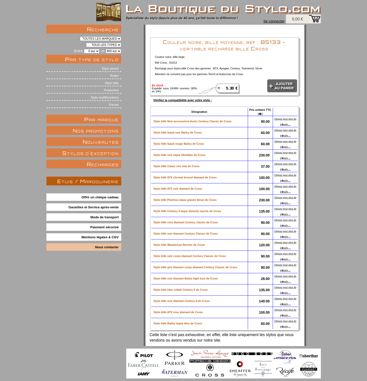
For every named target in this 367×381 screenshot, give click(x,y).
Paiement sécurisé (104, 227)
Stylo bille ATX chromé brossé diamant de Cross (185, 177)
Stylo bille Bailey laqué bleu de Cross (178, 323)
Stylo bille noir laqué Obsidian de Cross (180, 154)
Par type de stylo (92, 59)
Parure (114, 105)
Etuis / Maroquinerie (88, 181)
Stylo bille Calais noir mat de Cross (177, 166)
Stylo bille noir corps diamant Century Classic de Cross (190, 255)
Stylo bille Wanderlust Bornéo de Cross (179, 244)
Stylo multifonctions (105, 97)
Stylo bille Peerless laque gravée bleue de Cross (185, 199)
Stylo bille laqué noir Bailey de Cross (178, 132)
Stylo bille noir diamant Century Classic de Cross (186, 233)
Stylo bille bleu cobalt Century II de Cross (181, 289)
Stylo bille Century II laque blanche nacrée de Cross (187, 211)
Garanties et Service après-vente (94, 207)
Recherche (103, 29)
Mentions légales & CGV (100, 237)
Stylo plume (110, 68)
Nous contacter (107, 247)
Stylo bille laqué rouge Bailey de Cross (179, 143)
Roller (114, 76)
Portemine (111, 90)
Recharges (103, 164)
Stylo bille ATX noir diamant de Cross (178, 188)
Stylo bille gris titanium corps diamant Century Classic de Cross (196, 267)
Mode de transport (105, 217)
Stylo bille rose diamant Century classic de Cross (186, 222)
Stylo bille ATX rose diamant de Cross (178, 312)
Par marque (101, 119)
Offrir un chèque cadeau (100, 197)
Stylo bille (112, 83)
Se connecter (274, 21)
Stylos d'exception (90, 153)
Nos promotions (96, 130)
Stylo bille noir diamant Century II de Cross (182, 300)
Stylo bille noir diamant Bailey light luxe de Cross (186, 278)
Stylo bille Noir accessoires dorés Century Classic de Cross (193, 121)
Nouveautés (101, 142)
